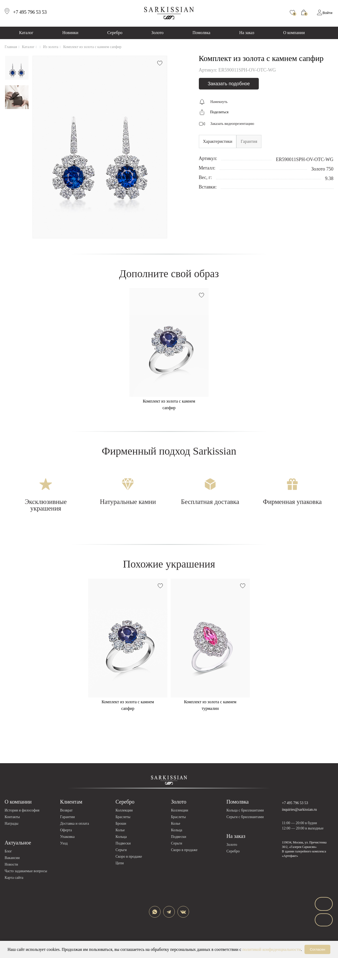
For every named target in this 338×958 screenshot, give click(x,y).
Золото (157, 32)
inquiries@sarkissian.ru (299, 809)
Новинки (70, 32)
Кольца (121, 837)
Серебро (114, 32)
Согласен (317, 949)
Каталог (26, 32)
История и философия (22, 810)
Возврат (66, 810)
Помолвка (201, 32)
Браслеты (123, 817)
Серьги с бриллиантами (245, 817)
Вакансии (12, 858)
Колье (120, 830)
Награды (11, 823)
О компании (294, 32)
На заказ (246, 32)
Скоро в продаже (129, 856)
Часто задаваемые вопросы (26, 871)
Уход (64, 843)
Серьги (121, 850)
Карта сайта (14, 878)
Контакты (12, 817)
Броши (121, 823)
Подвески (123, 843)
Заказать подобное (229, 83)
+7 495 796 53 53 (295, 803)
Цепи (120, 863)
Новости (11, 864)
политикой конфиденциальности (271, 949)
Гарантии (67, 817)
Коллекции (124, 810)
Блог (8, 851)
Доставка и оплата (74, 823)
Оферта (66, 830)
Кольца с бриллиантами (245, 810)
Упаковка (67, 837)
